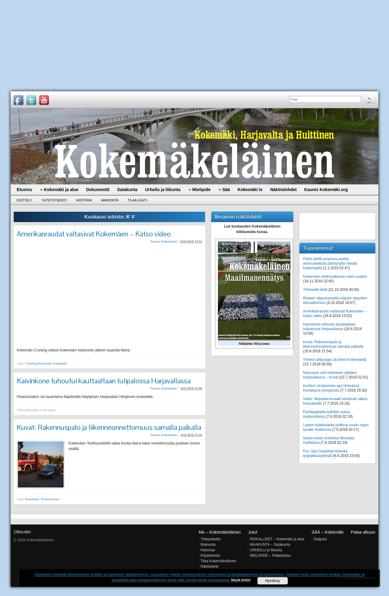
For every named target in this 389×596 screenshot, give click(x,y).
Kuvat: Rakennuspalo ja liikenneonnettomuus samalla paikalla (109, 427)
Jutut (252, 532)
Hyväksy (272, 581)
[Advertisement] (194, 45)
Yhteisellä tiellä (315, 290)
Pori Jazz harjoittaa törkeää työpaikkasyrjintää (325, 453)
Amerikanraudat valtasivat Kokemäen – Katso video (94, 234)
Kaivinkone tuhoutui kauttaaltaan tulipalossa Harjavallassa (104, 380)
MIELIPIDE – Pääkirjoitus (270, 555)
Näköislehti (210, 566)
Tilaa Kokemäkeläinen (218, 561)
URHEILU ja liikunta (266, 550)
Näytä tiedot (240, 580)
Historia (84, 200)
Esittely (24, 200)
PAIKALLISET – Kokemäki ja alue (277, 539)
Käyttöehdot (210, 555)
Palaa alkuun (363, 532)
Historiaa (208, 550)
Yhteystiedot (54, 200)
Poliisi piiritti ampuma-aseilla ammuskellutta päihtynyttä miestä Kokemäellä (330, 263)
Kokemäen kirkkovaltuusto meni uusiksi (335, 276)
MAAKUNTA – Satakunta (270, 544)
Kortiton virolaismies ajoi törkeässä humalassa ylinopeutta (331, 388)
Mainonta (109, 200)
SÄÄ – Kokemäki (327, 532)
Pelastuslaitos (50, 499)
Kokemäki (60, 363)
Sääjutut (320, 539)
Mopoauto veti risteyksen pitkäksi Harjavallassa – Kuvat (329, 375)
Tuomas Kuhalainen (163, 241)
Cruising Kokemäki (38, 363)
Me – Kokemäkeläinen (220, 532)
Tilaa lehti (137, 200)
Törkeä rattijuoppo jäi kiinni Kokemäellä (335, 359)
